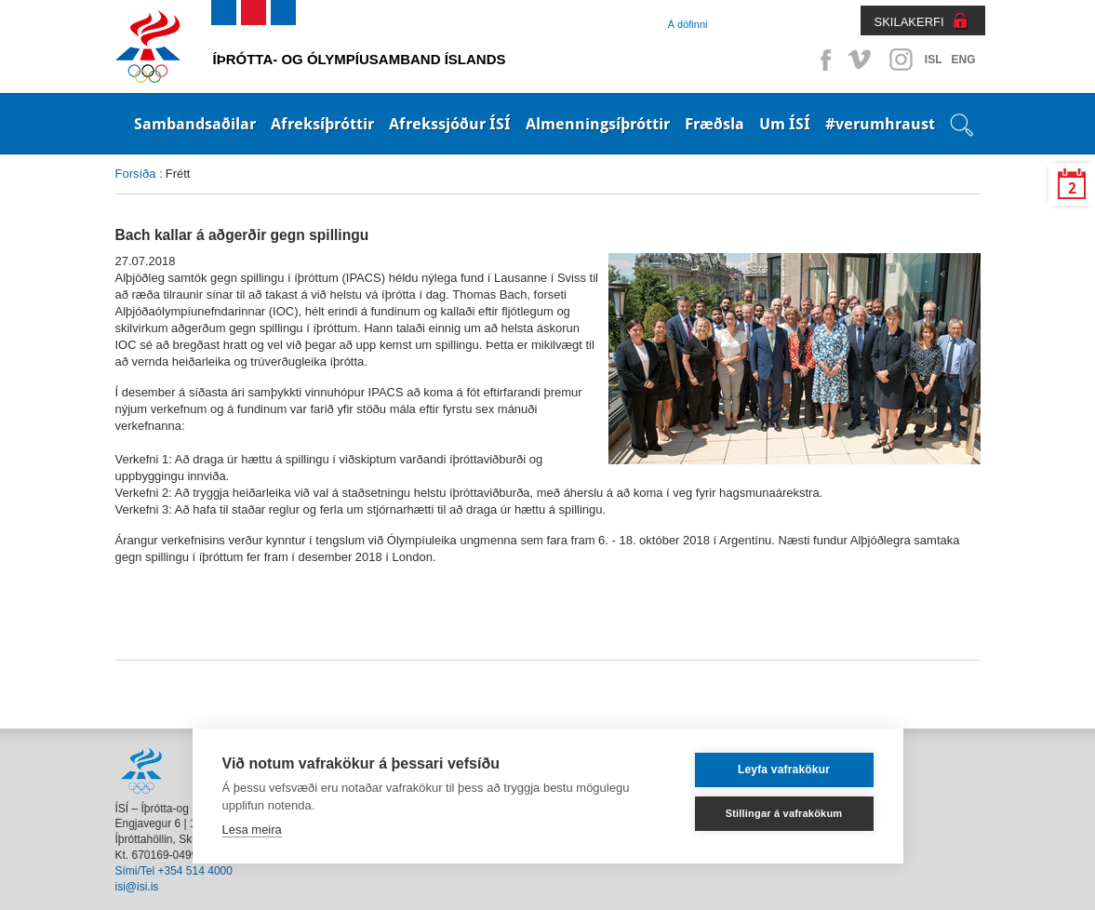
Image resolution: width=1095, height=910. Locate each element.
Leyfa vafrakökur (784, 769)
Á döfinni (688, 24)
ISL (933, 59)
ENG (963, 59)
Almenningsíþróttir (598, 123)
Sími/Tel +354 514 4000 (174, 870)
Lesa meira (252, 829)
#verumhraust (880, 123)
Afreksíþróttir (322, 123)
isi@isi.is (137, 886)
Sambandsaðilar (195, 123)
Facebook (822, 59)
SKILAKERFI (909, 22)
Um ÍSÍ (784, 123)
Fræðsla (714, 123)
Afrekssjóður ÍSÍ (450, 123)
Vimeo (861, 59)
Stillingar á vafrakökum (784, 813)
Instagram (900, 59)
